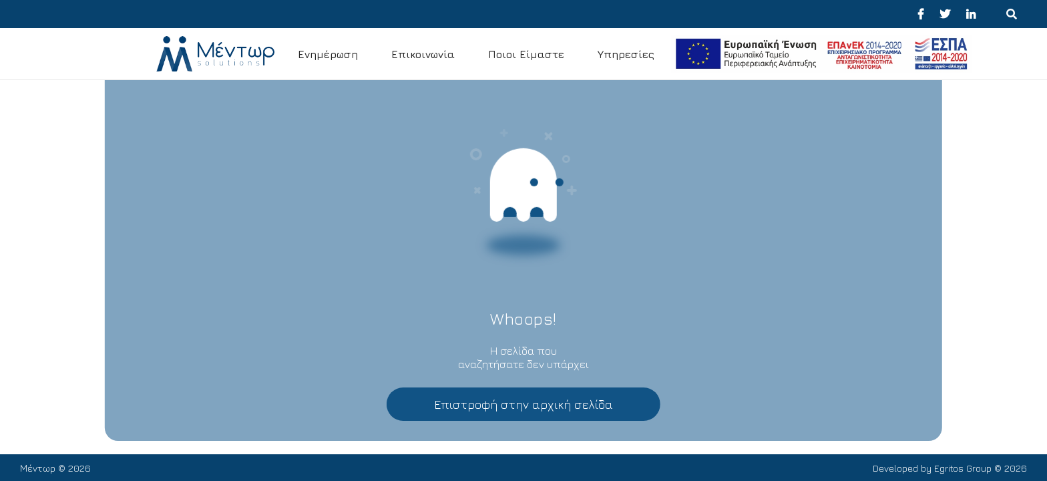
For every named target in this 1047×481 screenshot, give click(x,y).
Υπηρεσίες (626, 54)
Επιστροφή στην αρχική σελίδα (523, 404)
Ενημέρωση (328, 54)
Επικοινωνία (423, 54)
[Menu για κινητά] (1011, 14)
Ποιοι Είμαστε (526, 54)
